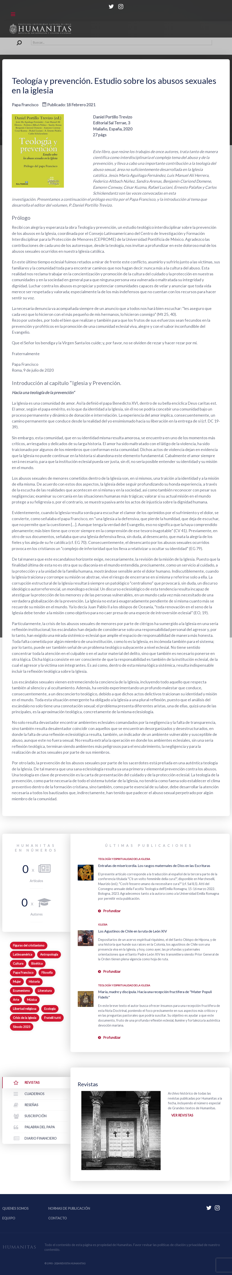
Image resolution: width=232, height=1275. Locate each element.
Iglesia (102, 924)
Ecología (50, 1009)
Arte (16, 999)
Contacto (57, 1218)
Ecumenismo (21, 990)
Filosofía (47, 972)
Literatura (45, 990)
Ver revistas (182, 1115)
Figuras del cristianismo (28, 945)
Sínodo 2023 (21, 1027)
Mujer (17, 981)
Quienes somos (15, 1208)
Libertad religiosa (24, 1009)
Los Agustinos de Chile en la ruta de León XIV (132, 931)
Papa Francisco (23, 972)
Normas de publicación (69, 1208)
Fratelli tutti (52, 1018)
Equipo (8, 1218)
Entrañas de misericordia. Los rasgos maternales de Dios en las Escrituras (154, 865)
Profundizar (112, 911)
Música (32, 999)
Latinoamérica (22, 954)
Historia (34, 981)
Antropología (49, 954)
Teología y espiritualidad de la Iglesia (124, 858)
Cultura (18, 963)
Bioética (37, 963)
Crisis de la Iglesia (24, 1018)
